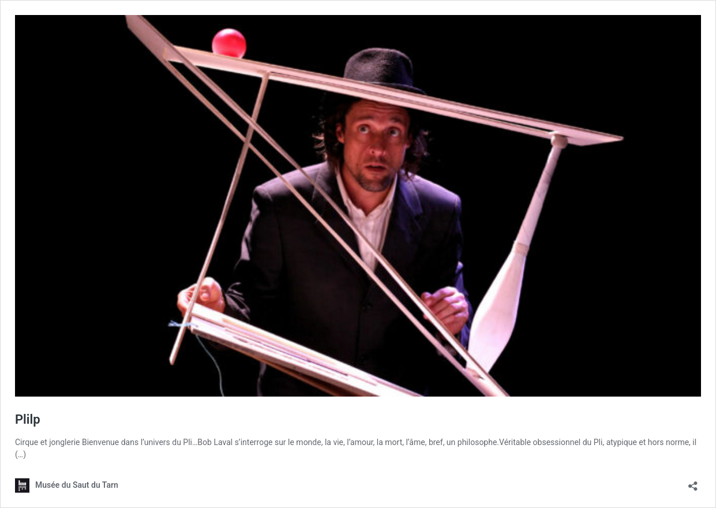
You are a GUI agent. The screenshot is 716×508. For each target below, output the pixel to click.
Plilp (27, 419)
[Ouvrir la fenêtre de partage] (693, 482)
